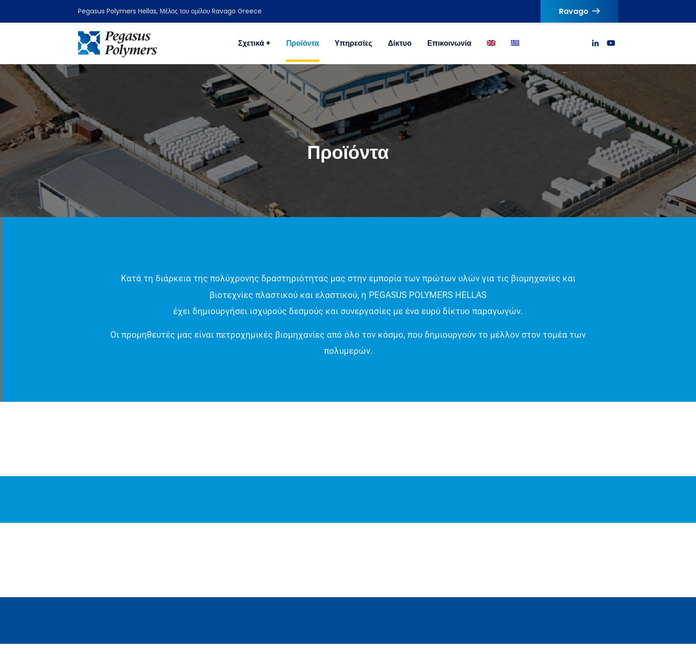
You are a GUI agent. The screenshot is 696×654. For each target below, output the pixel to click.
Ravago (579, 11)
